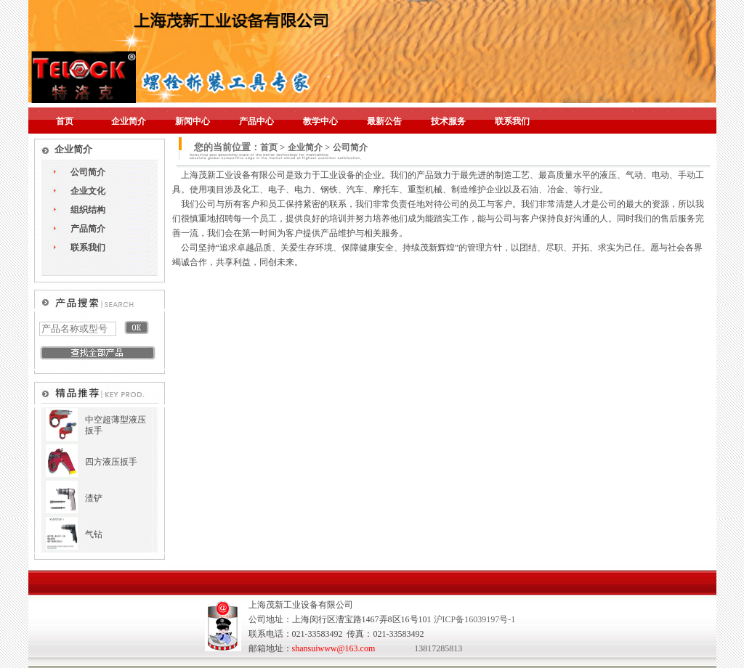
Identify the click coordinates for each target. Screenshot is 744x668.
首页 (64, 121)
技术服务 (448, 121)
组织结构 (87, 210)
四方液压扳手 (111, 462)
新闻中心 (192, 121)
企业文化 (87, 191)
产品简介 (87, 229)
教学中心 (320, 121)
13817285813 (438, 648)
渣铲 (93, 498)
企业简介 (128, 121)
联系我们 (512, 121)
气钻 (93, 534)
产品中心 (256, 121)
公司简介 (87, 172)
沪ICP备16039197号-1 (475, 619)
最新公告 (384, 121)
